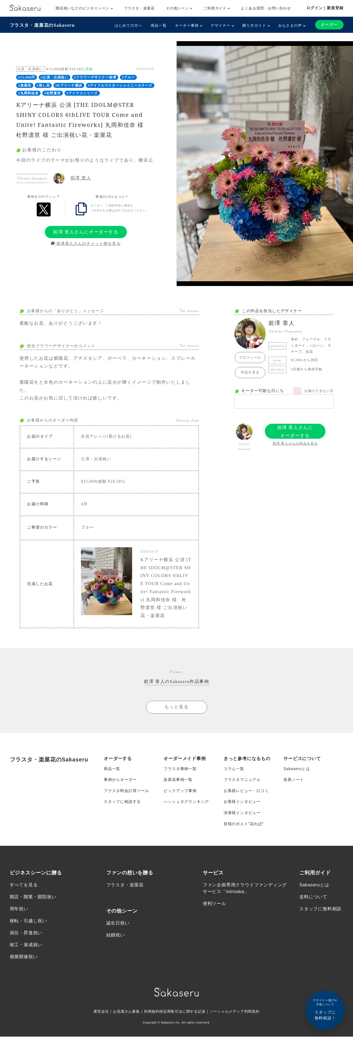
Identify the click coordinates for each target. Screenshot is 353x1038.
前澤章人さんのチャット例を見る (86, 244)
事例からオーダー (120, 780)
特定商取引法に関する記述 (183, 1012)
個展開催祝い (24, 958)
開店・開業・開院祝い (33, 898)
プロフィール (250, 357)
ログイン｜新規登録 (324, 8)
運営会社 (96, 1012)
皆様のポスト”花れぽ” (244, 825)
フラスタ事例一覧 (180, 769)
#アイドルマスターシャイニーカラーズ (120, 85)
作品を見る (250, 372)
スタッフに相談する (122, 802)
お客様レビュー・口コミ (246, 791)
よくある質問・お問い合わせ (266, 8)
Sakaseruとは (296, 769)
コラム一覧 (234, 769)
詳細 (89, 69)
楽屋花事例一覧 (178, 780)
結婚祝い (115, 936)
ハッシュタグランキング (186, 802)
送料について (313, 898)
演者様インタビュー (242, 814)
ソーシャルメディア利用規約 (238, 1012)
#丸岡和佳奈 (28, 93)
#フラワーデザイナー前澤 (95, 77)
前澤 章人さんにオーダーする (85, 232)
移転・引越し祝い (28, 922)
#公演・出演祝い (54, 77)
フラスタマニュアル (242, 780)
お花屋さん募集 (122, 1012)
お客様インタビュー (242, 802)
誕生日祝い (118, 924)
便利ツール (214, 905)
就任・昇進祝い (26, 934)
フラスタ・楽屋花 (139, 8)
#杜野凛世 (52, 93)
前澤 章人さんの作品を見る (295, 443)
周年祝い (19, 910)
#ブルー (128, 77)
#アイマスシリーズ (82, 93)
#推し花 (43, 85)
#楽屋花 (24, 85)
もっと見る (176, 707)
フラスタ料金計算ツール (126, 791)
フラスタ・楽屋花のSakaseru (42, 25)
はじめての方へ (128, 25)
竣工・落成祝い (26, 946)
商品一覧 (159, 25)
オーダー (329, 25)
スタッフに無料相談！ (325, 1009)
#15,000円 (26, 77)
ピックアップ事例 (180, 791)
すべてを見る (24, 886)
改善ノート (293, 780)
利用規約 (150, 1012)
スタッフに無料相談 (320, 910)
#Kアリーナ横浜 (68, 85)
